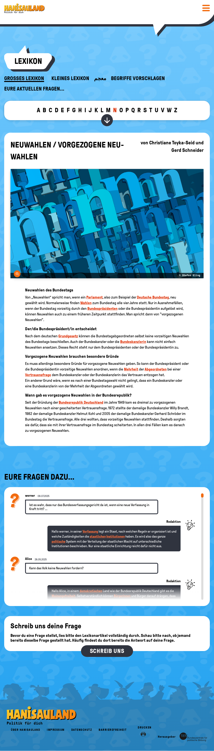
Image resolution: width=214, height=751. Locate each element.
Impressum (56, 729)
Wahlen (86, 303)
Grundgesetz (68, 336)
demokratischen (91, 591)
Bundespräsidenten (102, 308)
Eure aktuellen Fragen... (34, 89)
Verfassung (90, 531)
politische (58, 541)
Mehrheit (131, 369)
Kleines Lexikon (70, 78)
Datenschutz (81, 729)
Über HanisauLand (25, 729)
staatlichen (98, 536)
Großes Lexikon (24, 78)
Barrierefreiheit (113, 729)
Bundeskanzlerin (133, 342)
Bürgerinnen (122, 596)
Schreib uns (107, 651)
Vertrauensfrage (38, 375)
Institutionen (115, 536)
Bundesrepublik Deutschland (81, 402)
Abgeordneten (156, 369)
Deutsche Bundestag (153, 297)
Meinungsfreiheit (63, 596)
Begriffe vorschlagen (138, 78)
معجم (100, 78)
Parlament (94, 297)
